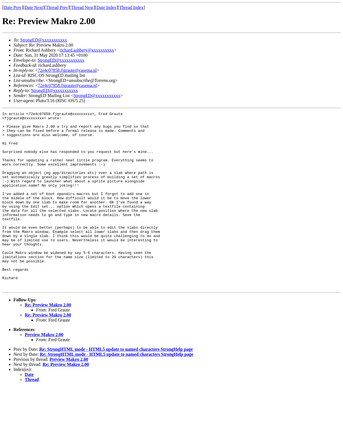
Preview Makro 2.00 (44, 370)
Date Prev (13, 7)
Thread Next (82, 7)
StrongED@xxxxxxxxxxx (43, 40)
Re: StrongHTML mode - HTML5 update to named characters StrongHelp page (116, 384)
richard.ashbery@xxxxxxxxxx (87, 50)
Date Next (34, 7)
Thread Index (131, 7)
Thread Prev (57, 7)
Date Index (106, 7)
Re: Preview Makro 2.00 (48, 340)
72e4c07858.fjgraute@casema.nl (67, 70)
